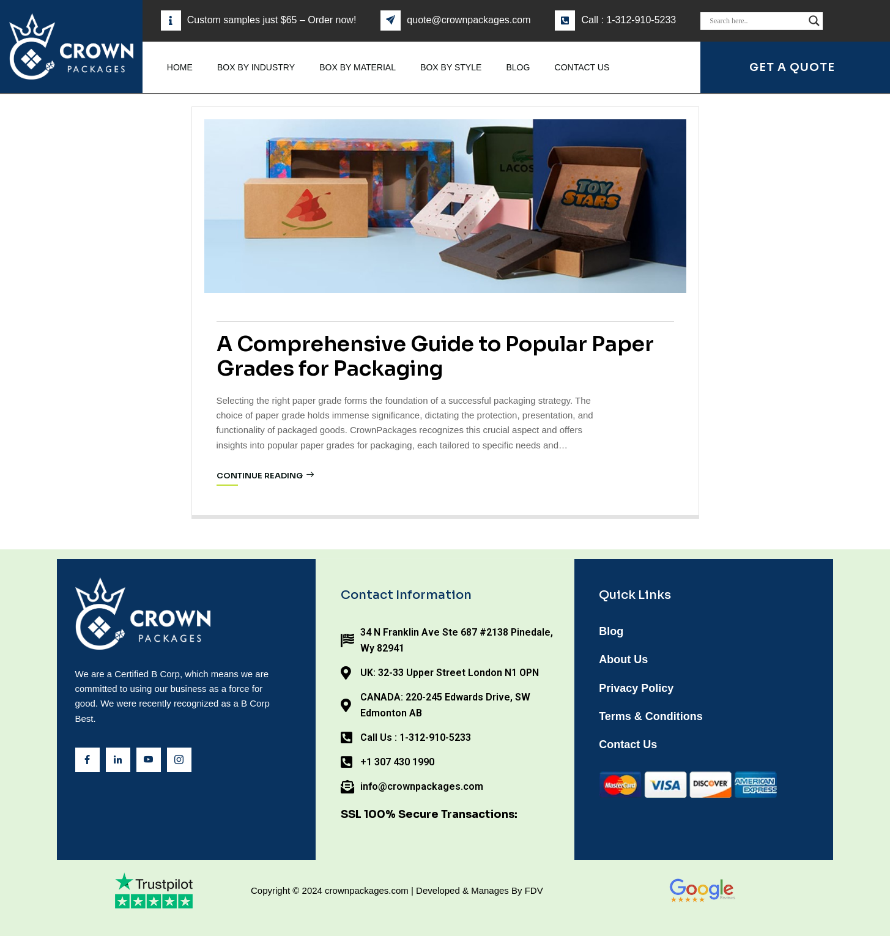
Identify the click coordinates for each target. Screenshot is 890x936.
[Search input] (756, 20)
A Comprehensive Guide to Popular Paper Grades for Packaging (435, 356)
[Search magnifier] (814, 20)
